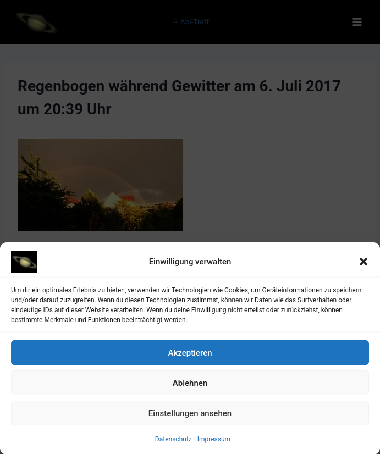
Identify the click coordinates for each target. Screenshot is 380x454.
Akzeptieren (190, 356)
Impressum (213, 442)
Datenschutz (173, 442)
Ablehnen (190, 386)
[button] (363, 264)
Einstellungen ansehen (190, 416)
